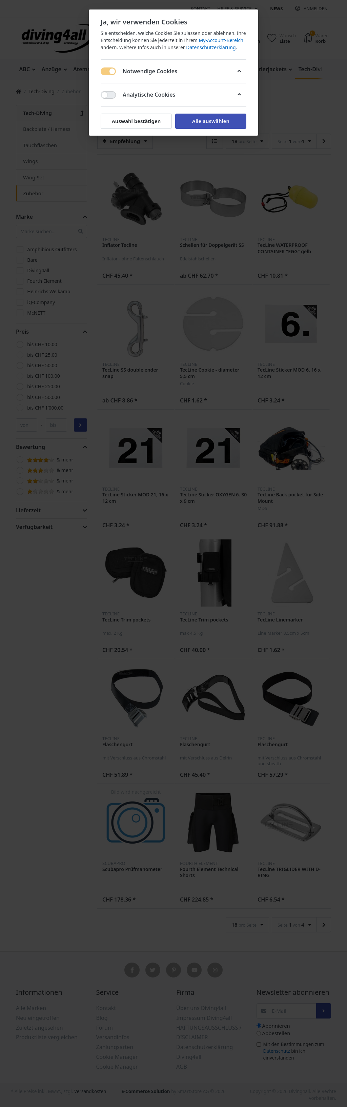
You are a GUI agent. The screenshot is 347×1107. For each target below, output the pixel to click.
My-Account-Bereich (221, 40)
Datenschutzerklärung (211, 47)
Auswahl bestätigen (136, 121)
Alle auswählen (210, 121)
